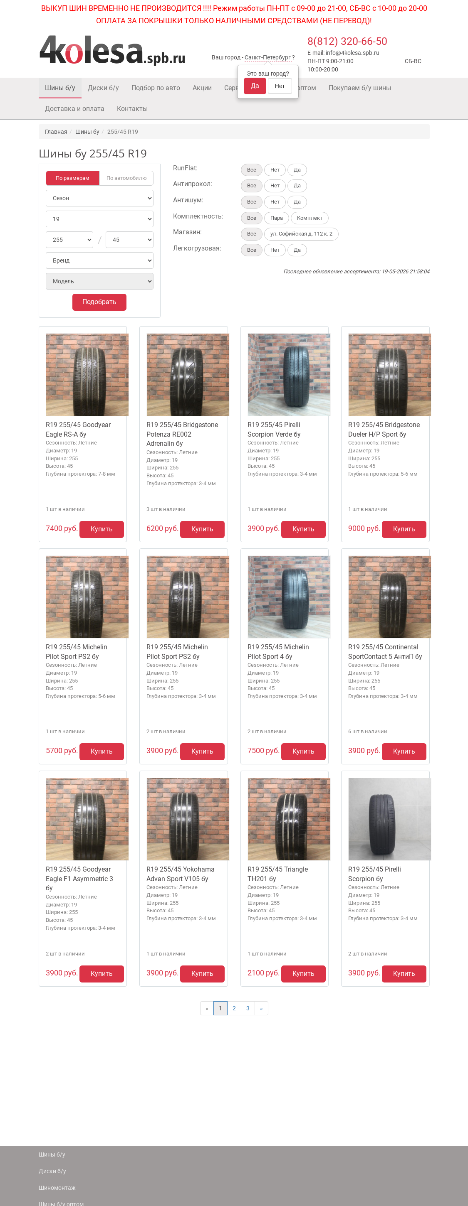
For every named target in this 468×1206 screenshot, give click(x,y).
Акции (202, 88)
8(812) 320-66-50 (347, 41)
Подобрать (99, 302)
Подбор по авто (155, 88)
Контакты (132, 109)
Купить (102, 529)
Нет (280, 86)
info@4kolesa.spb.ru (352, 52)
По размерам (72, 178)
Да (255, 85)
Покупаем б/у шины (360, 88)
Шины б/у (60, 88)
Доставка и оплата (74, 109)
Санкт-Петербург (268, 57)
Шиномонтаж (57, 1187)
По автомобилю (126, 178)
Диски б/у (103, 88)
